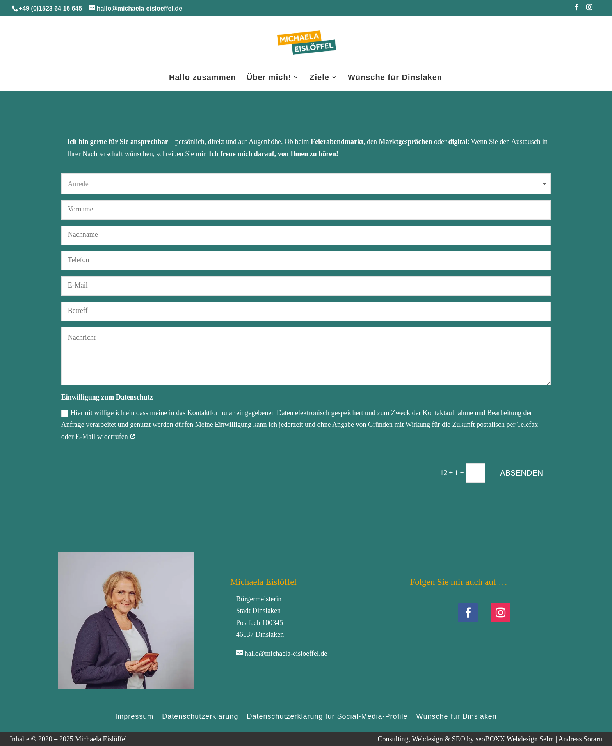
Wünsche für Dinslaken (395, 78)
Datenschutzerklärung (200, 715)
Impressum (134, 715)
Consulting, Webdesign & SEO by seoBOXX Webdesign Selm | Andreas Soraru (489, 739)
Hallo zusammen (202, 78)
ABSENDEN (521, 473)
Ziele (319, 78)
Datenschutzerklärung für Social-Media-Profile (327, 715)
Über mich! (269, 78)
